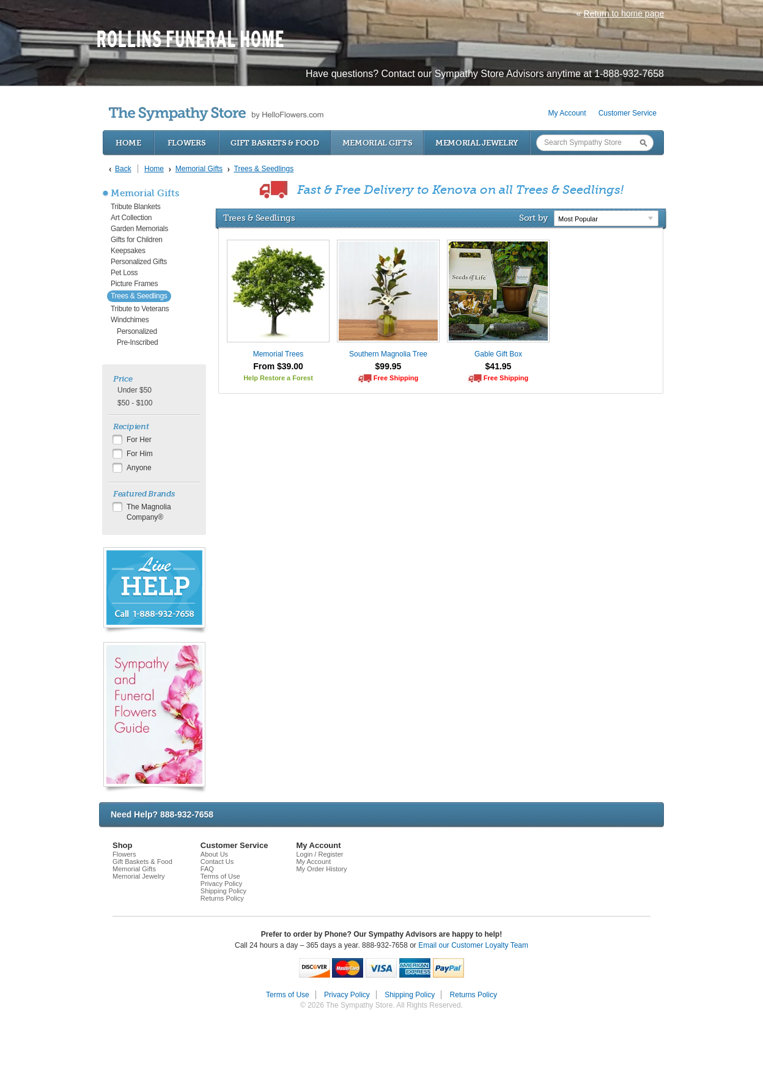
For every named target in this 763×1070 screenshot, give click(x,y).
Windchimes (130, 319)
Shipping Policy (223, 891)
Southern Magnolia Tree (388, 354)
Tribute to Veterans (140, 308)
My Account (567, 113)
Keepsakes (128, 250)
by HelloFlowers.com (216, 114)
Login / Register (319, 854)
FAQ (207, 869)
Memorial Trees (278, 354)
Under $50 (134, 390)
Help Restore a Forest (278, 378)
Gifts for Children (137, 239)
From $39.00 (278, 366)
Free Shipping (396, 378)
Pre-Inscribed (137, 342)
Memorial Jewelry (476, 142)
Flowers (187, 142)
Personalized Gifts (139, 261)
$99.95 (388, 366)
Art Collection (131, 217)
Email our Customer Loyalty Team (473, 945)
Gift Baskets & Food (274, 142)
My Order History (321, 869)
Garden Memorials (139, 228)
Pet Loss (124, 272)
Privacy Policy (221, 883)
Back (123, 168)
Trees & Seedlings (139, 296)
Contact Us (217, 861)
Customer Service (628, 113)
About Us (214, 854)
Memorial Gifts (377, 142)
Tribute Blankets (135, 206)
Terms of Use (220, 876)
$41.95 (498, 366)
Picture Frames (134, 283)
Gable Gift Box (498, 354)
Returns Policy (222, 898)
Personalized (137, 331)
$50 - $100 (134, 403)
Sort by (533, 218)
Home (128, 142)
